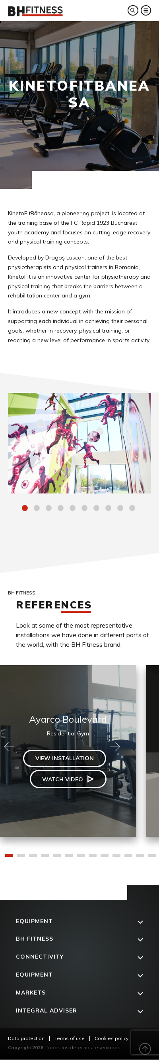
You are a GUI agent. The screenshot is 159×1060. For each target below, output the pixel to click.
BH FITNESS (34, 938)
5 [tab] (74, 509)
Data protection (26, 1038)
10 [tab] (133, 509)
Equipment (34, 921)
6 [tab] (85, 509)
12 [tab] (140, 858)
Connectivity (40, 956)
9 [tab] (121, 509)
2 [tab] (38, 509)
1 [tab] (26, 509)
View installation (64, 758)
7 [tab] (97, 509)
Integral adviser (46, 1010)
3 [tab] (50, 509)
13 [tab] (152, 858)
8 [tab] (109, 509)
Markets (31, 992)
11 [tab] (128, 858)
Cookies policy (111, 1038)
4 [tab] (62, 509)
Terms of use (69, 1038)
